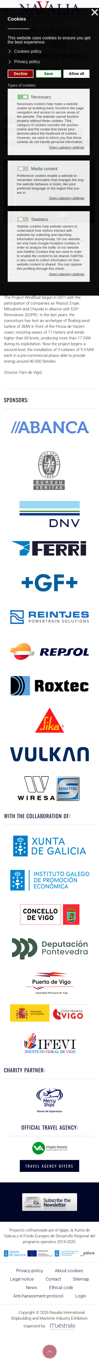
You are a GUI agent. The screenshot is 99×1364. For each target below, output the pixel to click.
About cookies (69, 1270)
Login (80, 1296)
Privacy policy (29, 1270)
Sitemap (81, 1279)
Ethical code (61, 1287)
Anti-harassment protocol (38, 1296)
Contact (53, 1279)
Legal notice (22, 1279)
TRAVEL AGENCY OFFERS (49, 1166)
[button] (49, 1351)
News (31, 1287)
